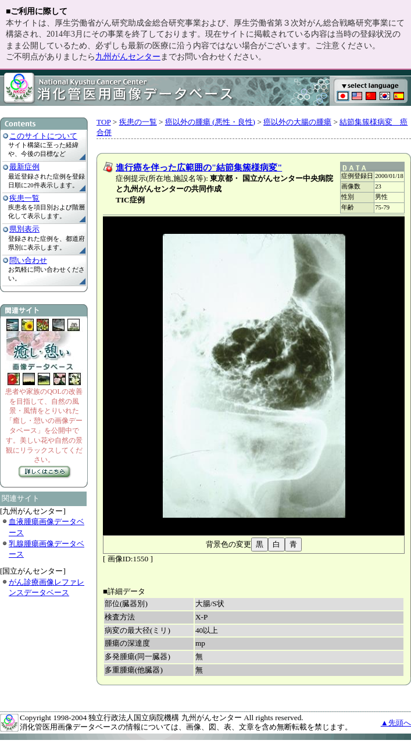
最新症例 (24, 166)
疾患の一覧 (138, 122)
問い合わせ (28, 260)
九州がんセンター (127, 56)
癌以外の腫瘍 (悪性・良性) (210, 122)
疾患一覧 (24, 198)
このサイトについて (43, 135)
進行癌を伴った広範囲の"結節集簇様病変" (199, 167)
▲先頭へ (396, 722)
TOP (103, 122)
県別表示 (24, 229)
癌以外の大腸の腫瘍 (297, 122)
